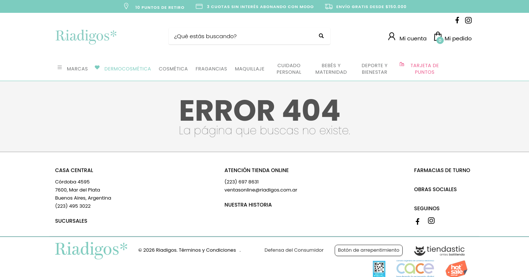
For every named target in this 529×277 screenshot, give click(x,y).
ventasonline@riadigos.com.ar (260, 189)
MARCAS (77, 68)
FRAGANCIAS (211, 68)
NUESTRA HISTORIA (248, 204)
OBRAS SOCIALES (435, 189)
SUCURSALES (71, 221)
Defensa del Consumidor (294, 250)
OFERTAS (458, 68)
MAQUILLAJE (249, 68)
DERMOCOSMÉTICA (127, 68)
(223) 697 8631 (241, 181)
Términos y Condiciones (207, 250)
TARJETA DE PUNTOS (425, 69)
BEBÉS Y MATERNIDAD (331, 69)
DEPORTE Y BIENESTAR (374, 69)
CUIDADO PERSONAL (289, 69)
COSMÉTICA (173, 68)
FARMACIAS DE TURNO (442, 170)
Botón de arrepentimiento (368, 250)
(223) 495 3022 (73, 206)
